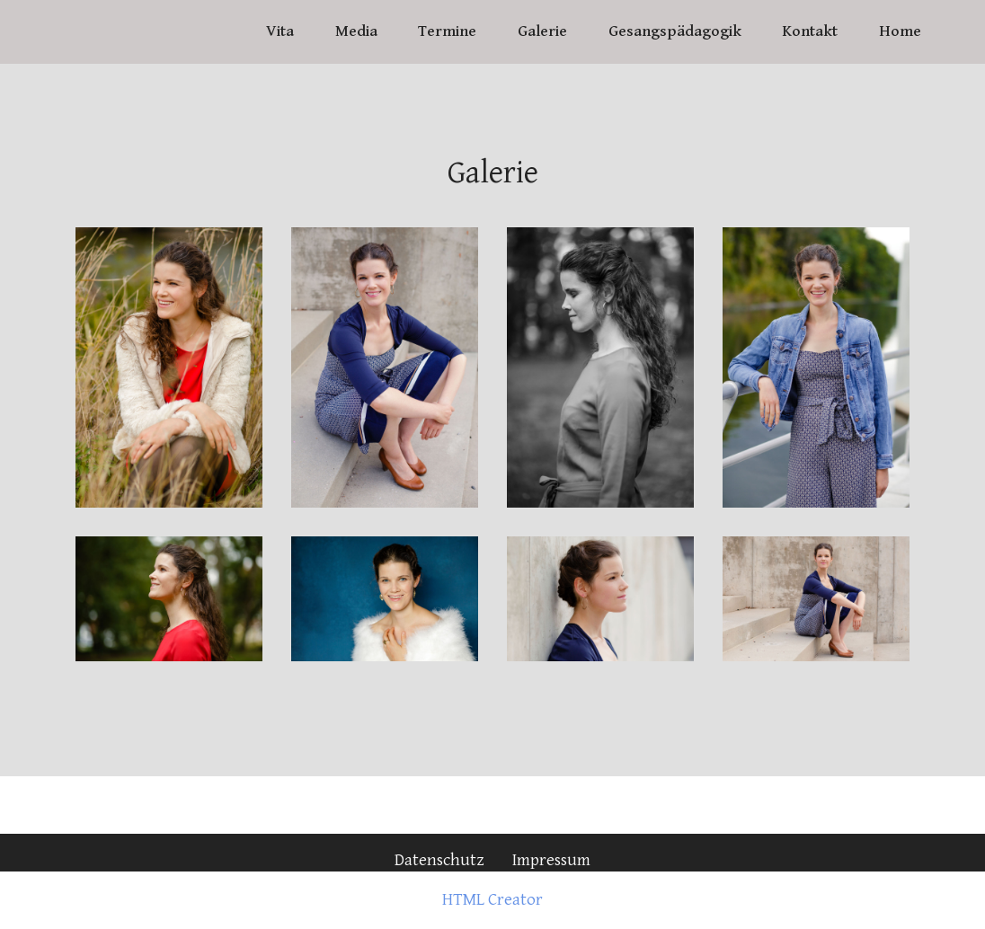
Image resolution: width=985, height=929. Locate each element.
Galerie (542, 31)
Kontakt (810, 31)
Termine (447, 31)
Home (900, 31)
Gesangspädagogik (674, 31)
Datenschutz (439, 860)
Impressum (551, 860)
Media (356, 31)
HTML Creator (492, 899)
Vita (280, 31)
